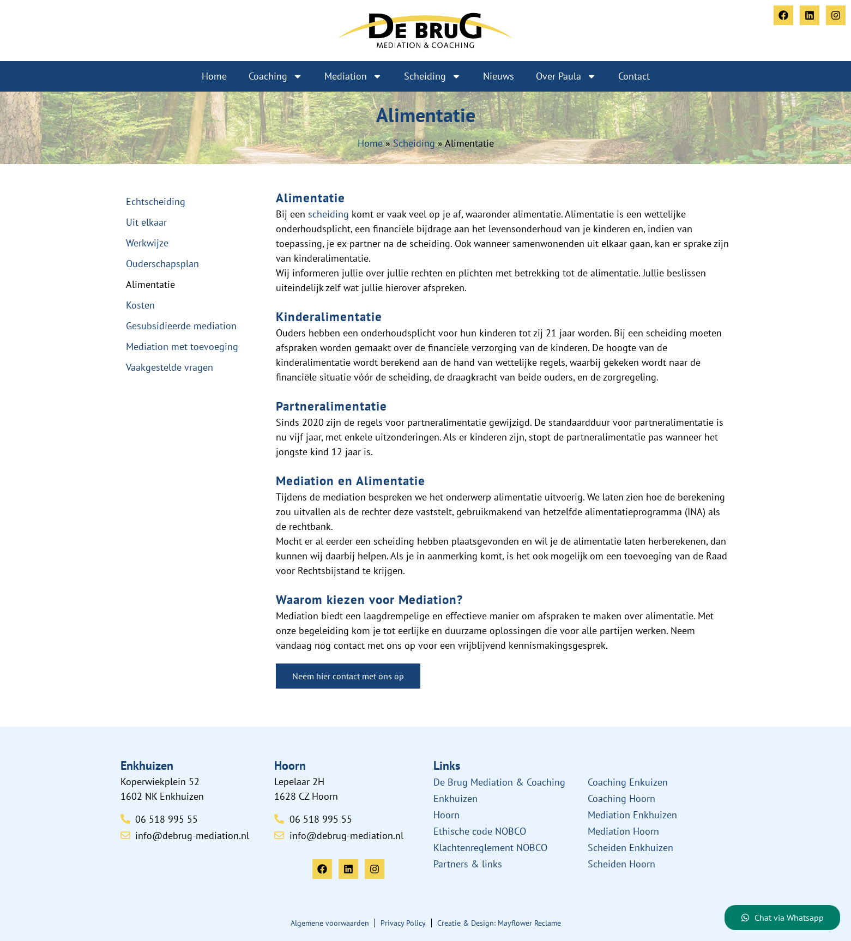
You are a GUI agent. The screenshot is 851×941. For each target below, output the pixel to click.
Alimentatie (150, 284)
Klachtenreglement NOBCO (490, 847)
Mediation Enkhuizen (632, 815)
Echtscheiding (155, 201)
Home (214, 76)
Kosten (140, 305)
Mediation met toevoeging (182, 346)
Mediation (353, 76)
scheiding (328, 214)
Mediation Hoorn (623, 831)
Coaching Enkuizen (628, 782)
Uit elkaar (146, 222)
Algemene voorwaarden (330, 923)
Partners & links (467, 864)
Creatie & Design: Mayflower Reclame (499, 923)
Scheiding (432, 76)
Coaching (276, 76)
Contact (634, 76)
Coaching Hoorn (621, 798)
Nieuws (498, 76)
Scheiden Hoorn (621, 864)
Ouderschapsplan (162, 263)
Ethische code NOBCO (479, 831)
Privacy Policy (403, 923)
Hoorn (446, 815)
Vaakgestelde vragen (169, 367)
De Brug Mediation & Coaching (499, 782)
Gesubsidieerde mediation (181, 325)
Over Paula (566, 76)
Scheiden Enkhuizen (630, 847)
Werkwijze (147, 243)
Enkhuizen (455, 798)
